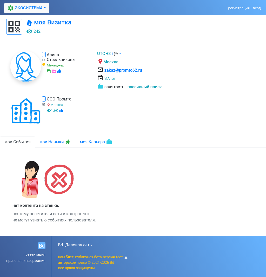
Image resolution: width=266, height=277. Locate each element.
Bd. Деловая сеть (75, 244)
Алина (53, 54)
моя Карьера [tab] (96, 142)
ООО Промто (59, 99)
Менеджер (55, 65)
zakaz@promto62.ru (123, 70)
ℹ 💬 (115, 54)
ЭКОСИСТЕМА (24, 8)
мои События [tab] (17, 141)
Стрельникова (61, 59)
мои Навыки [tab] (55, 142)
